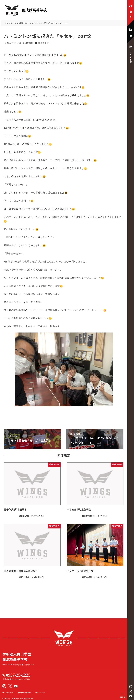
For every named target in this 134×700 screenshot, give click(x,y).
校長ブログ (43, 43)
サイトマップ (40, 692)
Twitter (130, 691)
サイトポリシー (7, 692)
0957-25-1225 (18, 675)
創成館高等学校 (64, 638)
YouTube (130, 696)
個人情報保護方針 (24, 692)
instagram (130, 686)
